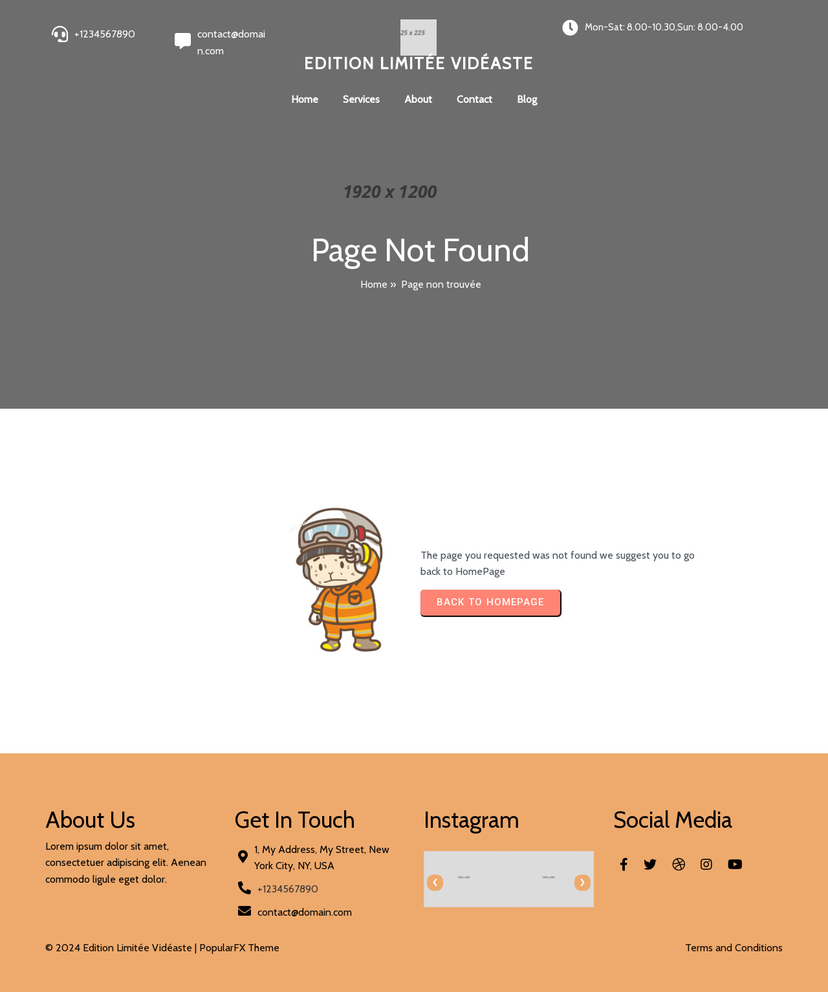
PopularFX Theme (239, 948)
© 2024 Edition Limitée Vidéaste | (122, 948)
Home (373, 284)
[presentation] (435, 882)
